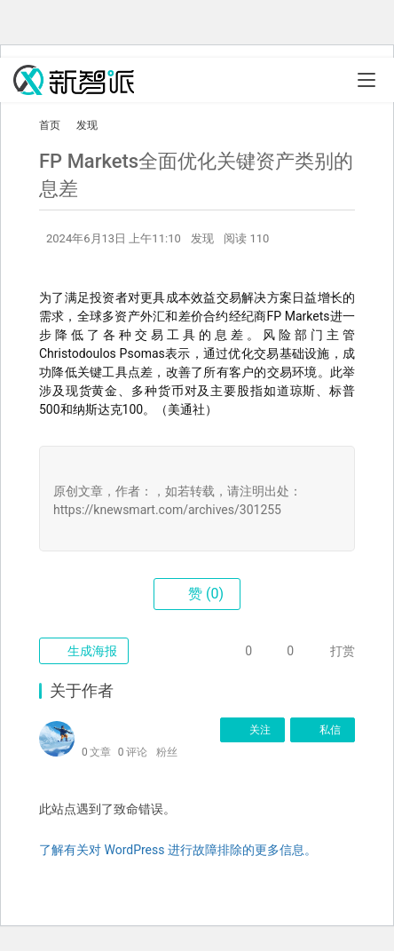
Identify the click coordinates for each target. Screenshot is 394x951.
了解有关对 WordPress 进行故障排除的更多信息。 (178, 850)
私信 (322, 730)
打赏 (329, 651)
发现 (202, 238)
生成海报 (84, 650)
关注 (252, 730)
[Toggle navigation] (366, 80)
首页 (49, 125)
